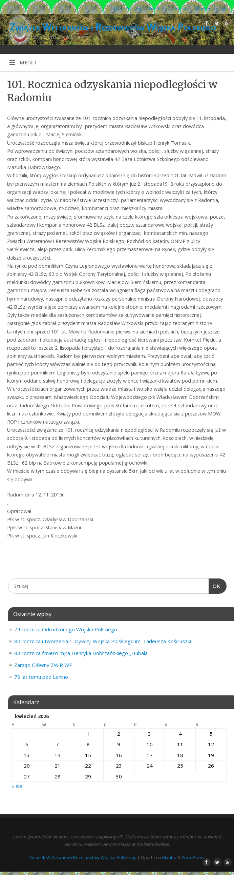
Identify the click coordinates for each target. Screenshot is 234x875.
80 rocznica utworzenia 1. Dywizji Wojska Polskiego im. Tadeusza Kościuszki (102, 641)
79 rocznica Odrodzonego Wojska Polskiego (65, 629)
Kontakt (181, 8)
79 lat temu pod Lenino (41, 676)
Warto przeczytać (213, 8)
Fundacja (158, 8)
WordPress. (194, 857)
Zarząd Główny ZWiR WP (43, 665)
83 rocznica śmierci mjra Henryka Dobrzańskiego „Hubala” (81, 653)
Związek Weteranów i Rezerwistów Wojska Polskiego (113, 27)
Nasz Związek (128, 8)
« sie (17, 785)
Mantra (169, 857)
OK (215, 586)
